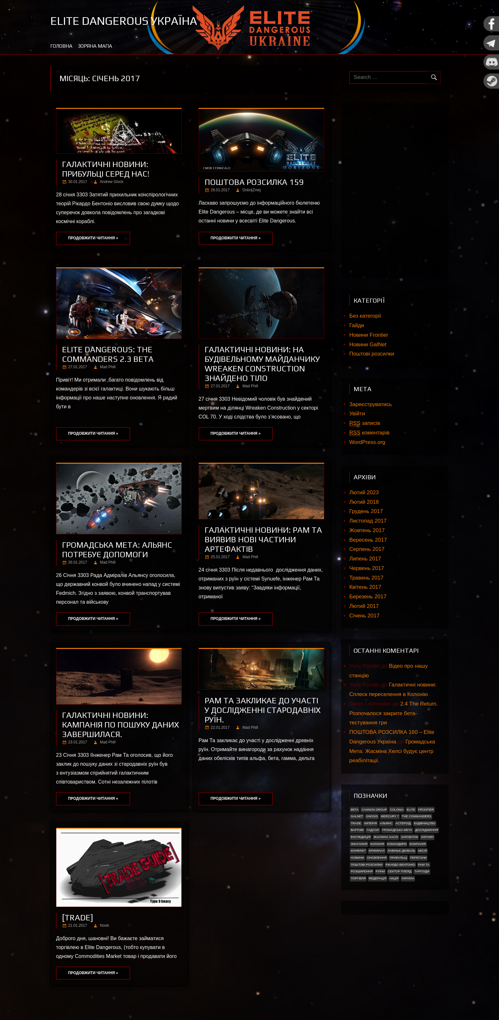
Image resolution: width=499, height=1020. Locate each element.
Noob (104, 925)
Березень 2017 (367, 597)
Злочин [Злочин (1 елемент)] (427, 837)
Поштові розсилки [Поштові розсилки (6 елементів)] (367, 864)
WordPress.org (367, 442)
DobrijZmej (251, 190)
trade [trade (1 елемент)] (356, 823)
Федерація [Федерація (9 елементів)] (377, 878)
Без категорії (365, 316)
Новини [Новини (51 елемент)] (357, 857)
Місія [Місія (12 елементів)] (422, 850)
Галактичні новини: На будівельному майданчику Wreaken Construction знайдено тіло (262, 364)
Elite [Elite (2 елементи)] (411, 809)
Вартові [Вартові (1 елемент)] (357, 830)
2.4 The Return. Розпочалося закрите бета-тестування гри (393, 713)
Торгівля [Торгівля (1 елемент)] (358, 878)
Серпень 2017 (366, 549)
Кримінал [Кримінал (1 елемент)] (376, 850)
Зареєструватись (370, 404)
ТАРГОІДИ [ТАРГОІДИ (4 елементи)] (421, 871)
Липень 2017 (365, 559)
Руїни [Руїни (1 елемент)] (380, 871)
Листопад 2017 (367, 521)
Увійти (357, 414)
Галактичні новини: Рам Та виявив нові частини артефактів (263, 539)
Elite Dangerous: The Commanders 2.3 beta (108, 354)
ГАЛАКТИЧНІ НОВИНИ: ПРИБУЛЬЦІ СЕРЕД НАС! (105, 169)
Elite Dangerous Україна (123, 20)
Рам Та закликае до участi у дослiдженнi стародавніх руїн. (262, 710)
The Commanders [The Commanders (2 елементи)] (416, 816)
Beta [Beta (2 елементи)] (354, 809)
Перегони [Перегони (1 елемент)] (418, 857)
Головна (61, 46)
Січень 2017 (364, 616)
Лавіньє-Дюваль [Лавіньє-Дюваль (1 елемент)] (401, 850)
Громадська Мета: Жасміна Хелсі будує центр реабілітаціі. (392, 751)
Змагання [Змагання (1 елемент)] (359, 844)
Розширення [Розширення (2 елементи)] (362, 871)
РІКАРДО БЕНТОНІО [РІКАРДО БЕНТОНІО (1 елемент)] (400, 864)
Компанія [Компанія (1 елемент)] (418, 844)
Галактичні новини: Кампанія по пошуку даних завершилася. (120, 724)
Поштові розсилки (371, 354)
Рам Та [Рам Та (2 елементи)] (423, 864)
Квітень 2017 (365, 587)
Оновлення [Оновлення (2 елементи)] (377, 857)
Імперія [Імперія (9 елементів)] (370, 823)
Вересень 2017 (368, 540)
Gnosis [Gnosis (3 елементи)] (372, 816)
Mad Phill (108, 367)
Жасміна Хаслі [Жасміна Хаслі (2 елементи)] (386, 837)
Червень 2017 (366, 568)
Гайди (356, 325)
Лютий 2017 (364, 606)
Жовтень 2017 (366, 530)
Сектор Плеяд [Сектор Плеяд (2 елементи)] (399, 871)
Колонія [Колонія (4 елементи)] (377, 844)
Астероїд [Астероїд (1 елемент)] (403, 823)
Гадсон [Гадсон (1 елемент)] (373, 830)
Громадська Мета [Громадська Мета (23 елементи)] (397, 830)
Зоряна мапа (95, 46)
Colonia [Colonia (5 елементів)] (397, 809)
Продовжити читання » (93, 238)
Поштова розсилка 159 (254, 182)
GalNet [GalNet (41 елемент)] (357, 816)
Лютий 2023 (364, 492)
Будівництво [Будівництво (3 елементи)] (424, 823)
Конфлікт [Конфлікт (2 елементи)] (358, 850)
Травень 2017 (366, 578)
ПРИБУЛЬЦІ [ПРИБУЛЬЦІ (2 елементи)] (398, 857)
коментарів (369, 433)
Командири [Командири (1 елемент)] (396, 844)
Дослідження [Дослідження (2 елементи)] (426, 830)
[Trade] (77, 917)
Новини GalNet (367, 344)
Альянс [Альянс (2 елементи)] (386, 823)
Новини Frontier (368, 335)
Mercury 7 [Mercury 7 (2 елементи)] (390, 816)
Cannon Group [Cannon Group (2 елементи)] (374, 809)
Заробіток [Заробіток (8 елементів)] (409, 837)
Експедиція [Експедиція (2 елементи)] (360, 837)
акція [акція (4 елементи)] (393, 878)
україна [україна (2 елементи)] (408, 878)
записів (364, 423)
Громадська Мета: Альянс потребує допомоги (117, 549)
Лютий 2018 (364, 502)
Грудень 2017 (366, 511)
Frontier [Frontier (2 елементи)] (426, 809)
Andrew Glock (111, 181)
